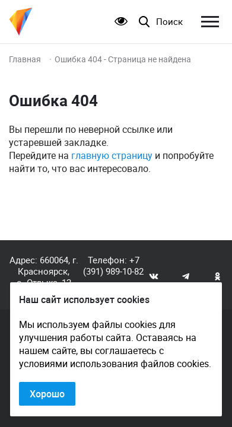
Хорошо (47, 393)
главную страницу (111, 155)
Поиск (169, 21)
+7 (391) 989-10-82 (113, 265)
